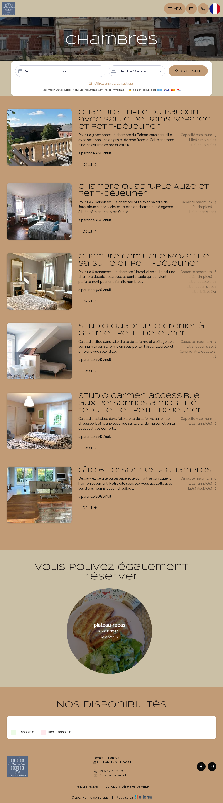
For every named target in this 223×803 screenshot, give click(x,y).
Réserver (109, 637)
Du (26, 71)
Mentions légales (87, 786)
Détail (90, 164)
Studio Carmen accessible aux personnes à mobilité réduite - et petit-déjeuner (140, 403)
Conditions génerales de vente (127, 786)
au (64, 71)
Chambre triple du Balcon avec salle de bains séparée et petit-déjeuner (144, 119)
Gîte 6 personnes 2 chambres (145, 470)
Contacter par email (109, 775)
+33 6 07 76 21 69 (108, 771)
